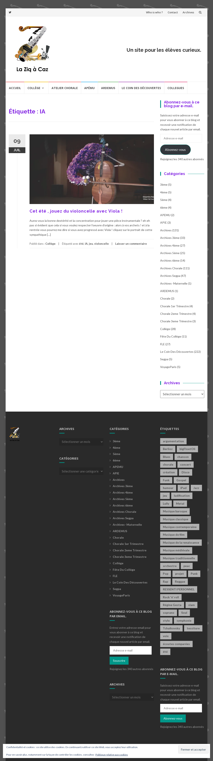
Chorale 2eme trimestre (176, 313)
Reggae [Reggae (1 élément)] (180, 581)
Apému (89, 88)
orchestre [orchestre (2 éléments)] (170, 566)
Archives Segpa (170, 275)
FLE (162, 344)
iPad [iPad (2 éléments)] (183, 488)
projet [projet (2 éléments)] (179, 573)
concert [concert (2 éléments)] (185, 464)
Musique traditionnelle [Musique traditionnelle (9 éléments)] (179, 558)
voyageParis (168, 367)
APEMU (165, 215)
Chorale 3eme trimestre (176, 321)
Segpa (164, 359)
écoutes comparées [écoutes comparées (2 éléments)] (176, 644)
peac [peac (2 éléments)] (186, 566)
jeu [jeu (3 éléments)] (165, 495)
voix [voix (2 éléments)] (166, 636)
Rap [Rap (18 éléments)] (165, 581)
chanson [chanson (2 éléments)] (183, 457)
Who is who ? (154, 12)
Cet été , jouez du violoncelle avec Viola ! (76, 211)
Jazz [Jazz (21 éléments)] (196, 488)
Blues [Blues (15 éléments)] (166, 457)
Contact (173, 12)
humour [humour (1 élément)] (168, 488)
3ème (163, 184)
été (81, 243)
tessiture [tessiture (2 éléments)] (193, 628)
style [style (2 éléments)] (166, 620)
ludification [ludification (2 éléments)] (182, 495)
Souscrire (119, 660)
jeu (91, 243)
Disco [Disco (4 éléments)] (185, 472)
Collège (33, 88)
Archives (188, 12)
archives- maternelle (173, 283)
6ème (163, 207)
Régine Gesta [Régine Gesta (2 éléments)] (172, 605)
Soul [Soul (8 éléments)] (184, 612)
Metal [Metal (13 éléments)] (180, 503)
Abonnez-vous (175, 149)
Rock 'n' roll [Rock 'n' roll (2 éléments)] (171, 597)
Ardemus (108, 88)
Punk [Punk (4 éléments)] (194, 573)
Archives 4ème (170, 245)
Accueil (15, 88)
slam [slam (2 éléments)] (191, 605)
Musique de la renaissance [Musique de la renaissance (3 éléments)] (181, 542)
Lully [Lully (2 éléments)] (166, 503)
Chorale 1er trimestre (174, 306)
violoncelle (101, 243)
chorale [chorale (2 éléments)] (168, 464)
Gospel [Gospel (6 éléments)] (181, 480)
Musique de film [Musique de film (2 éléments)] (174, 534)
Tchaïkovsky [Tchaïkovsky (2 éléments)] (171, 628)
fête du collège (170, 336)
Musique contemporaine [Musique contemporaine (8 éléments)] (180, 527)
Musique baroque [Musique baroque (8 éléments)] (175, 511)
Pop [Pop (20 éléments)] (165, 573)
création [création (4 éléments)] (169, 472)
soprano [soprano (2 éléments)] (168, 612)
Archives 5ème (170, 253)
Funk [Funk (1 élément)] (166, 480)
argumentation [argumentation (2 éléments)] (173, 441)
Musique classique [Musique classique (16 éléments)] (175, 519)
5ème (163, 200)
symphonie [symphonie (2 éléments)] (184, 620)
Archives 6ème (170, 260)
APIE (163, 222)
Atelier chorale (65, 88)
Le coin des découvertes (141, 88)
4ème (163, 192)
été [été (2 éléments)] (165, 651)
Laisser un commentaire (131, 243)
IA (86, 243)
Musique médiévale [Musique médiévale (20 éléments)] (176, 550)
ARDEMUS (167, 291)
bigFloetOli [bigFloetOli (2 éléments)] (187, 449)
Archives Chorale (171, 268)
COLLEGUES (175, 88)
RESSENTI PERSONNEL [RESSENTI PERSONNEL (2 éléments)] (178, 589)
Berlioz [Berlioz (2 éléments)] (168, 449)
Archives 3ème (170, 237)
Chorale (165, 298)
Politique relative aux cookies (111, 754)
